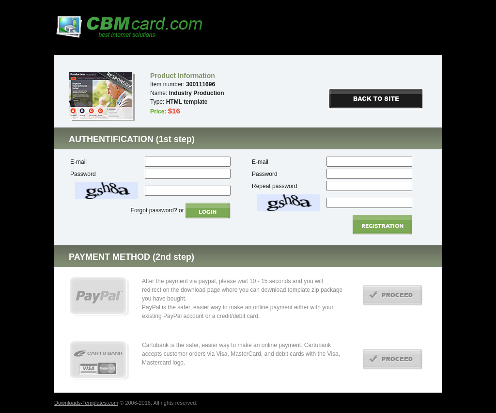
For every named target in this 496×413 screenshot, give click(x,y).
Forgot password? (154, 210)
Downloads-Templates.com (86, 403)
